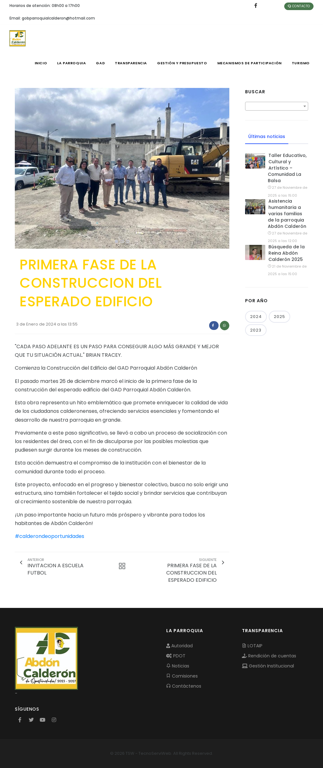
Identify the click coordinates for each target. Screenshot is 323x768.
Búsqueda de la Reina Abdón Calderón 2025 (286, 253)
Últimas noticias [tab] (266, 136)
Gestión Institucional (268, 666)
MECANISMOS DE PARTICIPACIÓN (249, 63)
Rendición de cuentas (269, 656)
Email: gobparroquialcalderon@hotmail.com (52, 18)
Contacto (299, 6)
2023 (255, 330)
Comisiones (182, 676)
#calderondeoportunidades (49, 536)
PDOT (175, 656)
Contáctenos (183, 686)
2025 (279, 317)
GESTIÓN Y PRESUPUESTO (182, 63)
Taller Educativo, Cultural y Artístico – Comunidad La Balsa (287, 168)
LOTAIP (252, 646)
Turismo (301, 63)
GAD (100, 63)
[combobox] (276, 106)
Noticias (177, 666)
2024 (256, 317)
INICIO (41, 63)
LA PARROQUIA (71, 63)
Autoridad (179, 646)
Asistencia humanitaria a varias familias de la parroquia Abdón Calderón (287, 213)
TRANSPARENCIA (131, 63)
